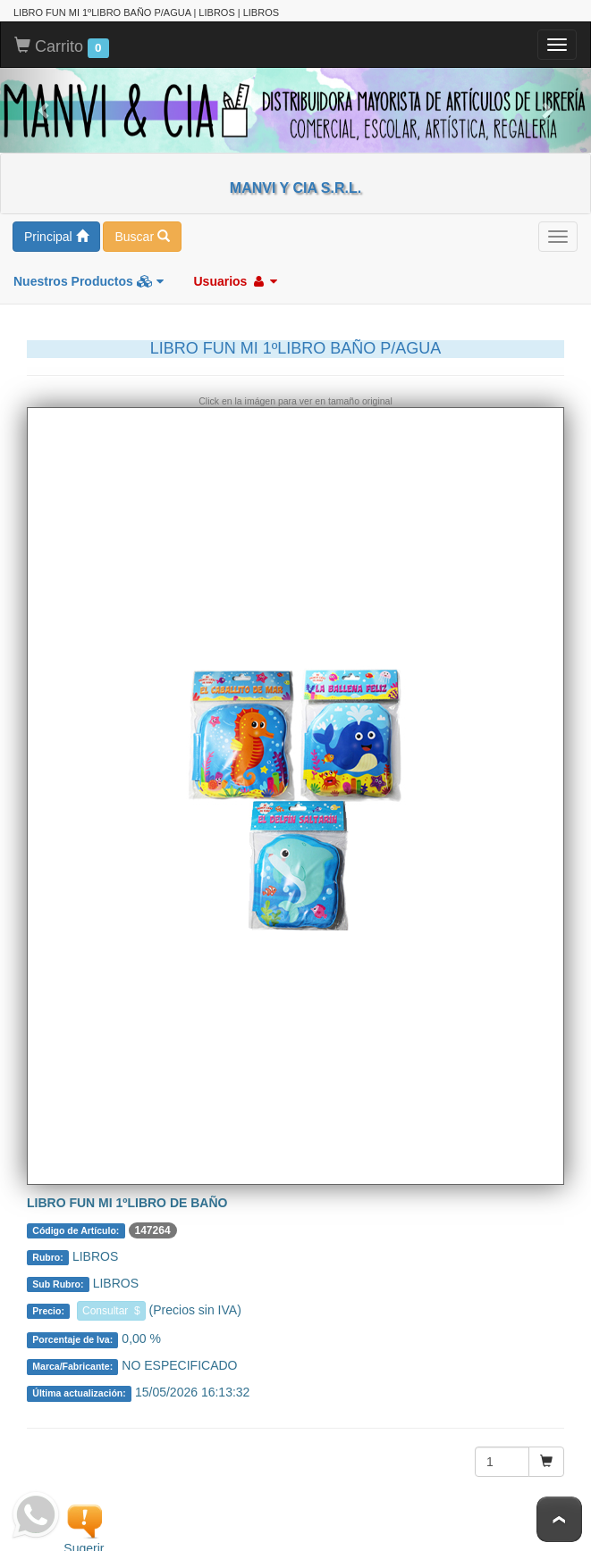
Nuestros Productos (88, 278)
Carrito (61, 43)
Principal (56, 233)
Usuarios (235, 278)
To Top (559, 1519)
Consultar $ (111, 1307)
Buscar (141, 233)
